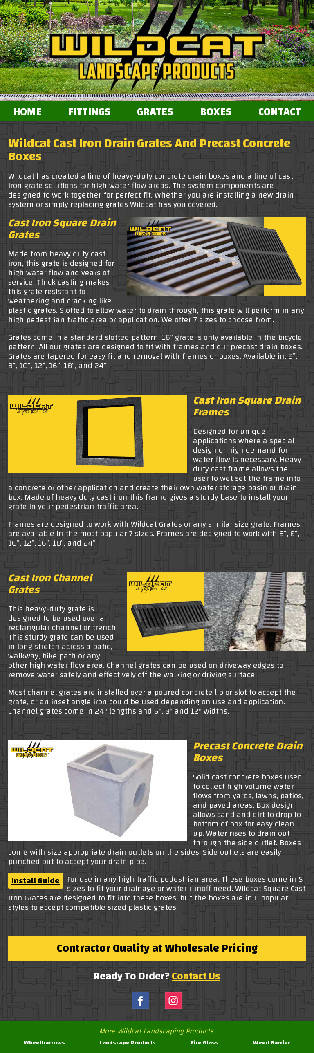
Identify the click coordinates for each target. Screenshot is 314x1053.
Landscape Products (128, 1042)
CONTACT (279, 112)
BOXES (216, 112)
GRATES (155, 112)
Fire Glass (204, 1042)
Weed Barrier (271, 1042)
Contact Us (196, 976)
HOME (27, 112)
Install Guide (35, 880)
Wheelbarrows (44, 1042)
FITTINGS (89, 112)
